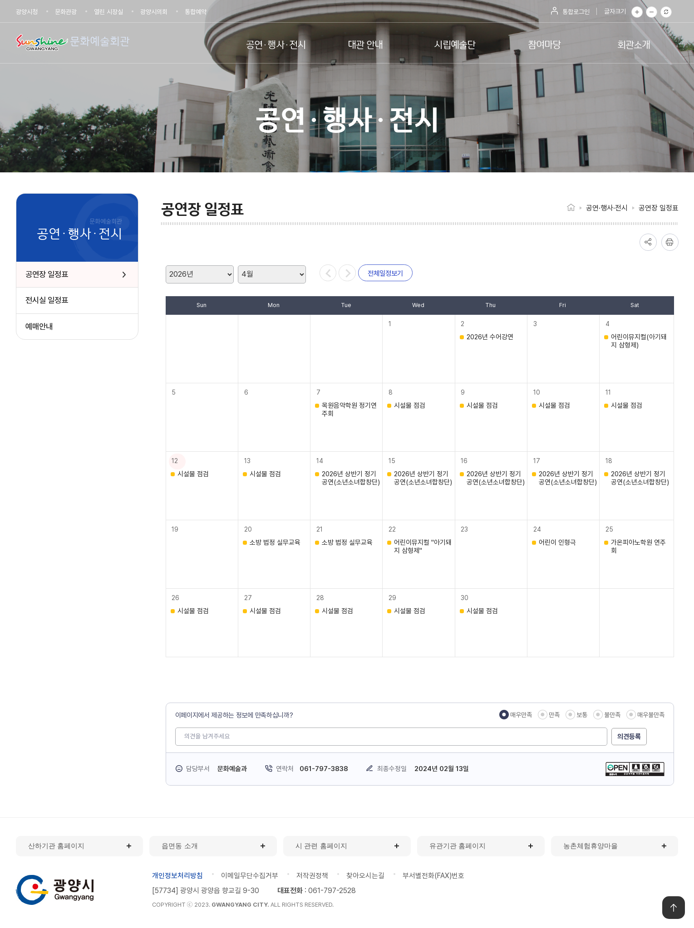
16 (465, 460)
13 (248, 460)
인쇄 (670, 242)
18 (609, 460)
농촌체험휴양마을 (590, 846)
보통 (581, 714)
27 (249, 597)
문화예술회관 (101, 41)
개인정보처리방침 (177, 875)
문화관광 (66, 11)
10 (537, 392)
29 (393, 597)
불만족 (612, 714)
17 (537, 460)
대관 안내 (365, 44)
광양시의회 (153, 11)
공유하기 (648, 242)
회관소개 (633, 44)
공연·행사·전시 (275, 44)
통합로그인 (576, 11)
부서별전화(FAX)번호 (434, 875)
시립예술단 (454, 44)
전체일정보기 (391, 274)
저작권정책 (312, 875)
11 (609, 392)
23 (465, 529)
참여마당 (544, 44)
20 (249, 529)
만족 (554, 714)
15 (392, 460)
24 (538, 529)
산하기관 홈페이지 (56, 846)
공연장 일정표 (659, 208)
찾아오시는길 (365, 875)
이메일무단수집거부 (249, 875)
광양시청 (27, 11)
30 (466, 597)
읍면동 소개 (179, 846)
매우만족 (521, 714)
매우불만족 (650, 714)
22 (393, 529)
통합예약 (196, 11)
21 (320, 529)
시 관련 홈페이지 (321, 846)
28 (321, 597)
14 (320, 460)
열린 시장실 (108, 11)
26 (177, 597)
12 (176, 460)
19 (176, 529)
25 (610, 529)
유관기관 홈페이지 (457, 846)
